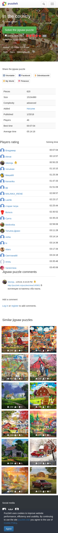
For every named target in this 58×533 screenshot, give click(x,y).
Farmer (43, 358)
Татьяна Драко (12, 231)
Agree (9, 529)
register (15, 306)
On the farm (15, 330)
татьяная (9, 169)
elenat (8, 156)
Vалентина (10, 268)
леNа (8, 237)
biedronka (10, 224)
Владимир (10, 150)
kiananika (10, 181)
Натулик (31, 108)
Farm (12, 52)
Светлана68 (11, 255)
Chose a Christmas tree (43, 444)
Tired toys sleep (43, 330)
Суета (8, 218)
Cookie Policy (10, 523)
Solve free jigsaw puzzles (14, 39)
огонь (8, 262)
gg (6, 187)
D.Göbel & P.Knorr (20, 47)
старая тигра (11, 206)
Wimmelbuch (23, 52)
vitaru (8, 249)
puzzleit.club (24, 519)
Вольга (8, 212)
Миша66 (9, 175)
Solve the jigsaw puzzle (19, 30)
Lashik (8, 200)
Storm (15, 386)
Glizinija (9, 163)
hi (6, 243)
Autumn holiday (14, 358)
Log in (5, 306)
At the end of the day (15, 471)
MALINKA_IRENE (14, 194)
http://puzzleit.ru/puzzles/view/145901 (24, 285)
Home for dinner (43, 415)
